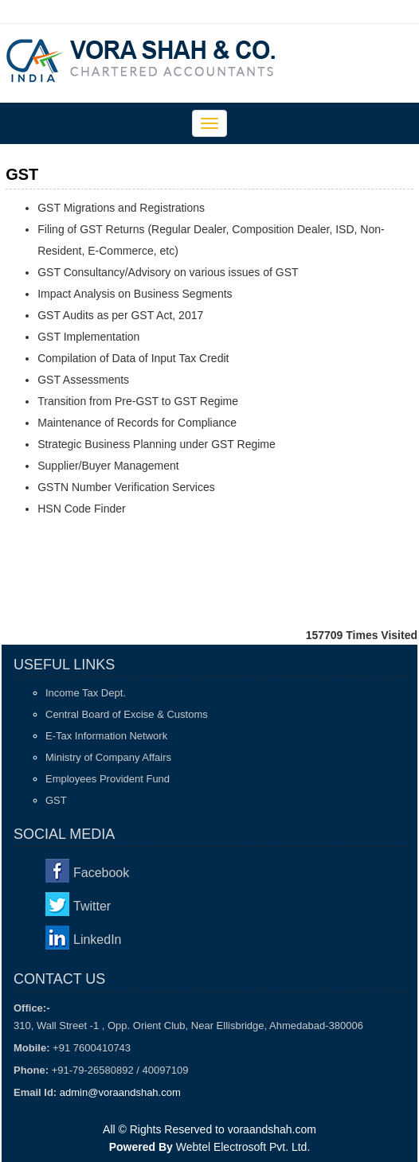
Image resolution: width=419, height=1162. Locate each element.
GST (56, 800)
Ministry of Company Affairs (108, 757)
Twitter (92, 906)
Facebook (101, 872)
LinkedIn (97, 939)
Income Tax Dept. (85, 693)
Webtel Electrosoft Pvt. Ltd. (243, 1147)
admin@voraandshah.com (120, 1092)
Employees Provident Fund (107, 779)
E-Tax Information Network (106, 736)
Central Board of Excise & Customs (126, 714)
